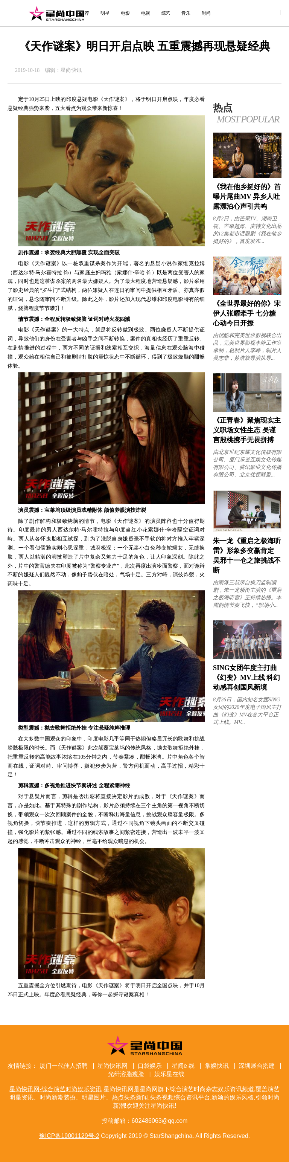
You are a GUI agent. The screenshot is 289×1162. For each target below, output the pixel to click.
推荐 (84, 13)
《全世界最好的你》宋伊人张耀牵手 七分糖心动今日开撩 (247, 313)
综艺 (165, 13)
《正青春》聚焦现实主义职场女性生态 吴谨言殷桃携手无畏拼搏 (247, 430)
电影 (125, 13)
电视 (145, 13)
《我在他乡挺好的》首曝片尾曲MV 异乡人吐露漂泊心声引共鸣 (247, 196)
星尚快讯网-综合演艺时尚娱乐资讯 (56, 13)
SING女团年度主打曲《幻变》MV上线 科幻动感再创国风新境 (246, 677)
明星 (105, 13)
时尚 (206, 13)
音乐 (185, 13)
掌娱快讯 (217, 1066)
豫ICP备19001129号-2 (69, 1136)
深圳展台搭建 (257, 1066)
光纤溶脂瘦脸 (126, 1074)
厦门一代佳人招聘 (64, 1066)
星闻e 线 (183, 1066)
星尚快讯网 (112, 1066)
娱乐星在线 (169, 1074)
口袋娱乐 (150, 1066)
